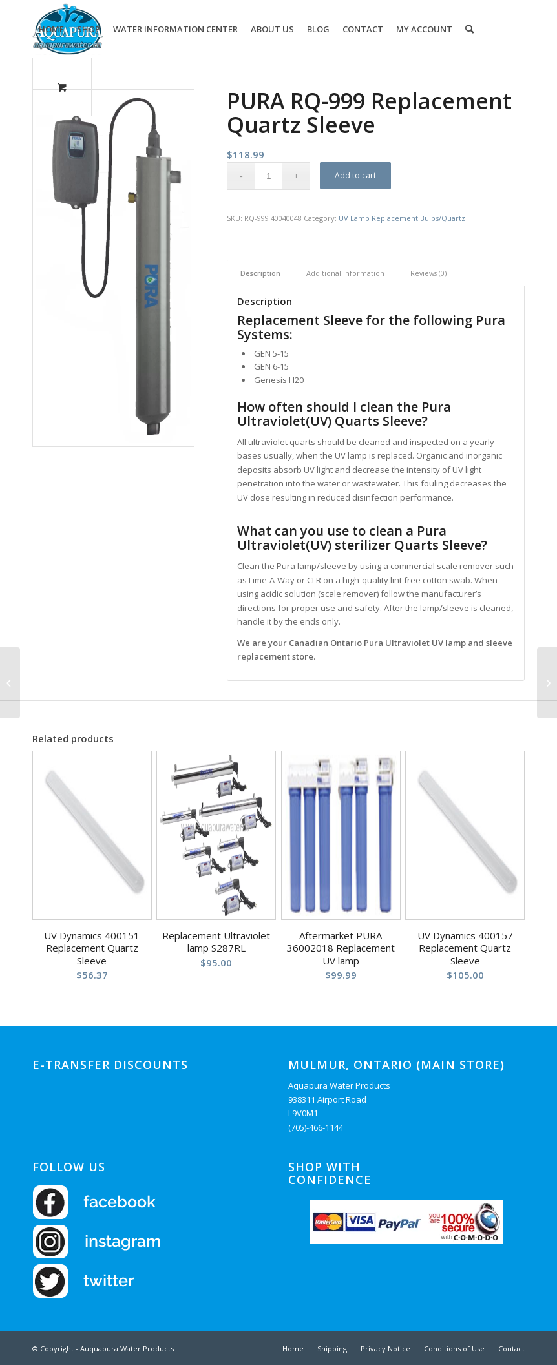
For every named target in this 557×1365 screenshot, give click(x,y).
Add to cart (355, 175)
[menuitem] (51, 29)
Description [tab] (260, 273)
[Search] (469, 29)
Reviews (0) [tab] (428, 273)
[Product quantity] (268, 176)
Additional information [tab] (345, 273)
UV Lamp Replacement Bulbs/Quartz (402, 218)
